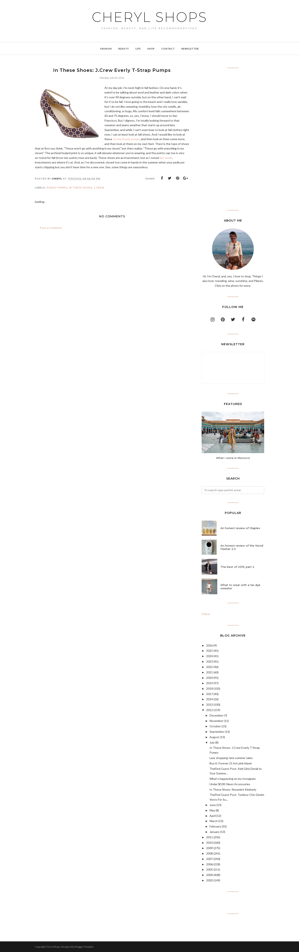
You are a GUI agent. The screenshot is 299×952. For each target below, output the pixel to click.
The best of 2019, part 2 (237, 566)
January (215, 832)
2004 (209, 875)
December (216, 715)
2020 (209, 677)
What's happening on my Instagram (233, 778)
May (212, 810)
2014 (209, 699)
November (216, 721)
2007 (209, 859)
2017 (209, 694)
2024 (209, 656)
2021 (209, 672)
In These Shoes (80, 187)
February (215, 826)
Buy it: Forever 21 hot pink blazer (231, 763)
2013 (209, 704)
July (212, 742)
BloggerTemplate (84, 946)
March (214, 821)
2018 (209, 688)
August (214, 737)
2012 (209, 710)
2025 (209, 650)
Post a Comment (51, 227)
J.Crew (99, 187)
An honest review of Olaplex (240, 528)
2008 (209, 853)
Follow (206, 614)
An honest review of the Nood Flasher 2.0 (241, 547)
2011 (209, 837)
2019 (209, 683)
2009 (209, 848)
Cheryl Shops (149, 17)
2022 (209, 667)
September (217, 731)
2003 (209, 880)
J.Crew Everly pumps (126, 139)
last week (166, 157)
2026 (209, 645)
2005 (209, 869)
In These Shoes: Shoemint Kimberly (233, 789)
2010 (209, 842)
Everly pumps (57, 187)
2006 (209, 864)
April (213, 815)
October (215, 726)
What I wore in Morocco (233, 458)
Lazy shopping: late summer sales (231, 758)
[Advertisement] (233, 139)
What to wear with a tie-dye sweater (240, 586)
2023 (209, 661)
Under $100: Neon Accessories (230, 784)
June (213, 805)
